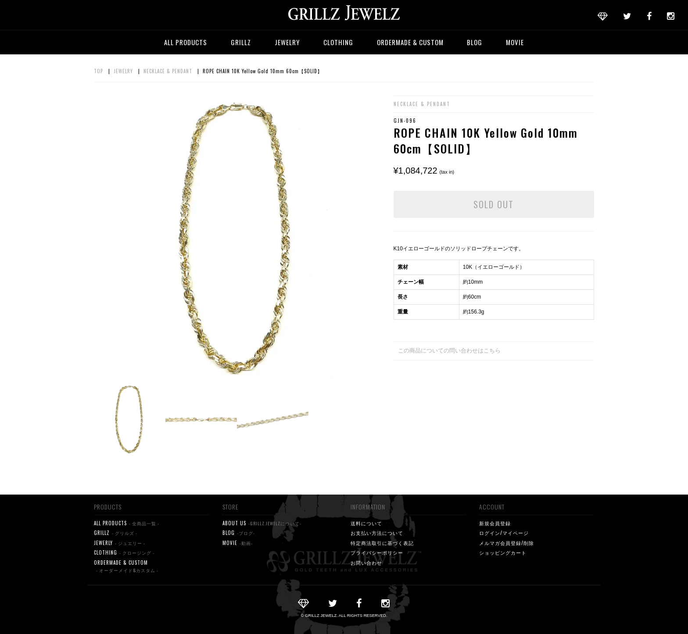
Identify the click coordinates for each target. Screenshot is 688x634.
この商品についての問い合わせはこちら (449, 350)
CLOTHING (338, 42)
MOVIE (515, 42)
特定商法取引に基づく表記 (382, 542)
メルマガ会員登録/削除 (506, 542)
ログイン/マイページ (504, 532)
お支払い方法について (377, 532)
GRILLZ (241, 42)
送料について (366, 523)
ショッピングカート (503, 552)
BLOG (474, 42)
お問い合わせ (366, 562)
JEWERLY (119, 543)
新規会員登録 (495, 523)
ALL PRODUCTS (185, 42)
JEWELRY (287, 42)
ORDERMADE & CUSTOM (410, 42)
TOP (98, 71)
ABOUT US (261, 523)
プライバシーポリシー (377, 552)
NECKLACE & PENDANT (167, 71)
